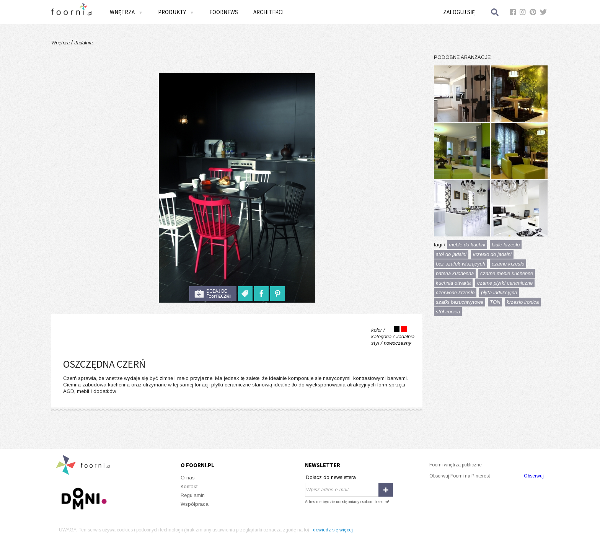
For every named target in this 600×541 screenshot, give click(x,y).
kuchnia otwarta (453, 283)
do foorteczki (212, 293)
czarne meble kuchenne (506, 273)
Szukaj (495, 12)
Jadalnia (83, 43)
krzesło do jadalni (492, 254)
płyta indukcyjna (499, 292)
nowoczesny (397, 343)
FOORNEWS (223, 12)
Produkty (176, 12)
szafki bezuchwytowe (459, 302)
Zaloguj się (459, 12)
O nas (188, 478)
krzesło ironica (523, 302)
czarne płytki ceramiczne (505, 283)
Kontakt (189, 486)
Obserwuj (534, 476)
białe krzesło (506, 245)
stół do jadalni (451, 254)
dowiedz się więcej (333, 530)
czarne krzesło (508, 264)
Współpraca (195, 504)
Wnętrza (126, 12)
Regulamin (193, 495)
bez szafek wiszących (460, 264)
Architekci (268, 12)
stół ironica (448, 311)
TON (495, 302)
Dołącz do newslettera (331, 477)
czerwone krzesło (455, 292)
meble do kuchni (467, 245)
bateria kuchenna (455, 273)
